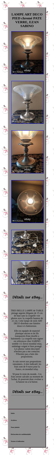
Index (13, 413)
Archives (14, 420)
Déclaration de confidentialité (21, 434)
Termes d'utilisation (17, 441)
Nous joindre (15, 427)
